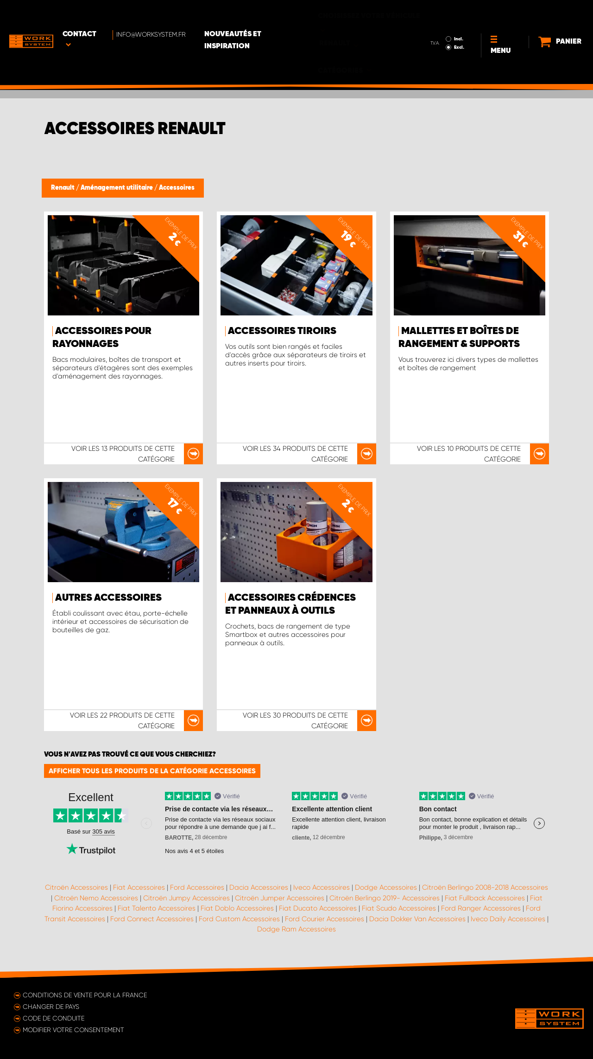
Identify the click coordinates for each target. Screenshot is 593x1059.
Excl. (433, 21)
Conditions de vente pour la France (85, 995)
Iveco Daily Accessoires (508, 919)
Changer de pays (51, 1006)
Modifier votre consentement (73, 1029)
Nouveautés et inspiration (265, 14)
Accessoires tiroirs (282, 331)
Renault (63, 188)
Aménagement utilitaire (117, 188)
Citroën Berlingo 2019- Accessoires (384, 898)
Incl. (432, 13)
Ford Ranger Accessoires (481, 908)
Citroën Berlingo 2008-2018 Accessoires (485, 887)
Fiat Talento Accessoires (157, 908)
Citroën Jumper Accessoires (279, 898)
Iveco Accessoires (321, 887)
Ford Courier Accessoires (324, 919)
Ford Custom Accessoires (239, 919)
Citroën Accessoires (76, 887)
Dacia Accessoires (258, 887)
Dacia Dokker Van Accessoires (417, 919)
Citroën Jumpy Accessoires (186, 898)
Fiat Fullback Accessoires (485, 898)
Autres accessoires (108, 598)
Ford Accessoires (197, 887)
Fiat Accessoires (139, 887)
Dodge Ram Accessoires (296, 929)
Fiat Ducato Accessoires (318, 908)
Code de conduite (53, 1018)
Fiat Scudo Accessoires (399, 908)
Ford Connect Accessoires (152, 919)
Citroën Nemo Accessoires (96, 898)
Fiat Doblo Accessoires (237, 908)
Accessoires (177, 188)
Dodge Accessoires (386, 887)
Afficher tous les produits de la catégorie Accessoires (152, 771)
